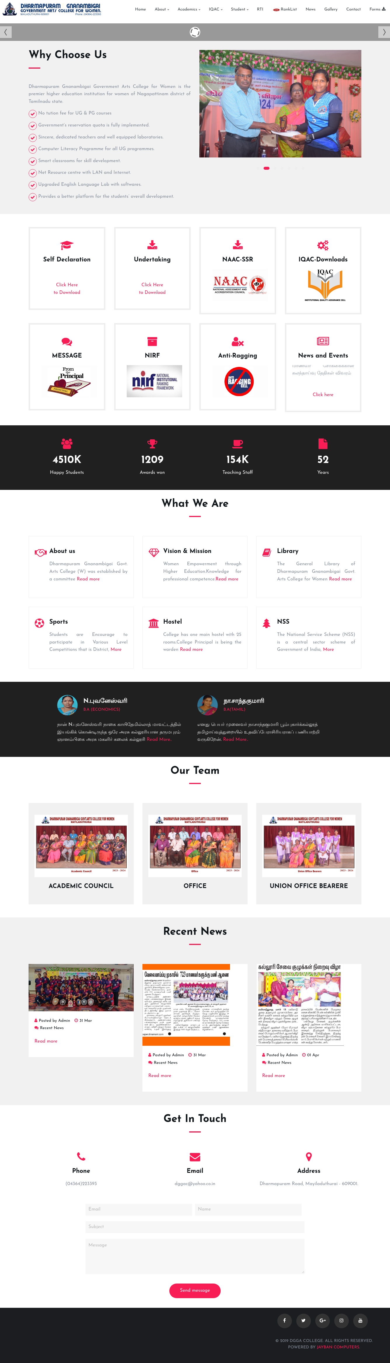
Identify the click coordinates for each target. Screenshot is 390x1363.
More (116, 649)
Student (238, 10)
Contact (353, 10)
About (160, 10)
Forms (378, 10)
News (311, 10)
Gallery (330, 10)
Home (140, 10)
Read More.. (159, 739)
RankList (284, 10)
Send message (195, 1290)
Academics (187, 10)
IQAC (214, 10)
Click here (323, 395)
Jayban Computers (338, 1347)
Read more (88, 579)
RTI (260, 10)
